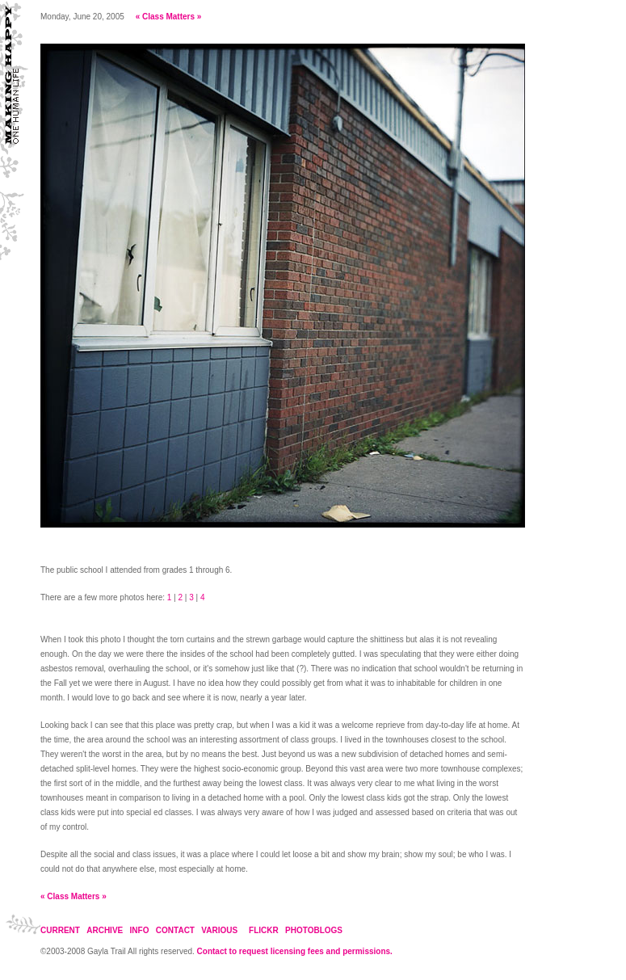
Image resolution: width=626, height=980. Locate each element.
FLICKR (264, 930)
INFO (139, 930)
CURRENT (60, 930)
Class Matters (168, 16)
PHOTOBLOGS (313, 930)
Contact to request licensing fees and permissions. (295, 951)
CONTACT (175, 930)
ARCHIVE (104, 930)
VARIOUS (219, 930)
